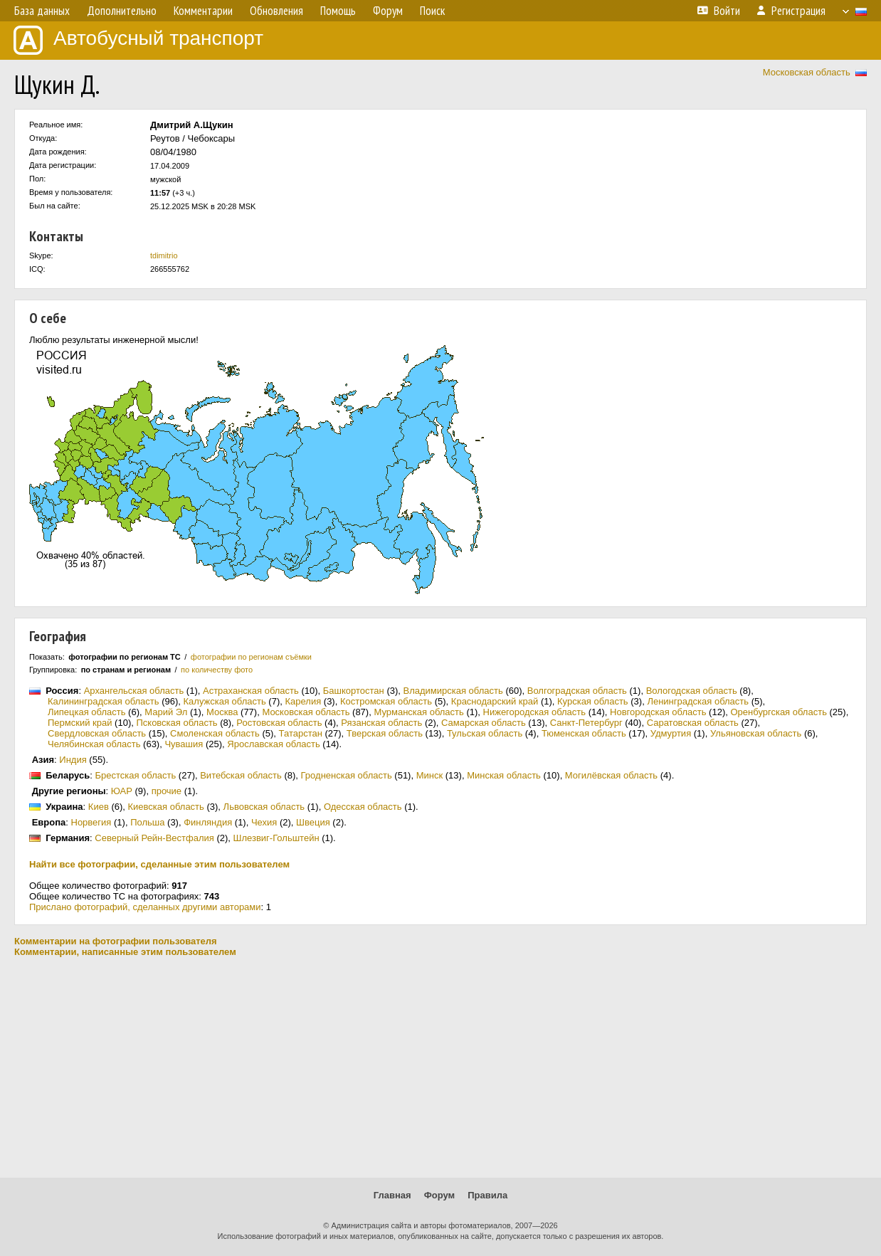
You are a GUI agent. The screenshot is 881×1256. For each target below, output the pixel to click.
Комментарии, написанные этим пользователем (125, 951)
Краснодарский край (494, 701)
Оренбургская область (778, 712)
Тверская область (385, 733)
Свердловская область (97, 733)
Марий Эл (165, 712)
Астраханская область (251, 690)
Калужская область (225, 701)
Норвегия (91, 822)
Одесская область (363, 806)
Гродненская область (346, 775)
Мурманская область (418, 712)
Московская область (806, 72)
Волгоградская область (577, 690)
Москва (222, 712)
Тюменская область (584, 733)
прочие (166, 791)
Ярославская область (273, 744)
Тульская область (484, 733)
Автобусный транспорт (138, 40)
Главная (392, 1195)
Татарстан (300, 733)
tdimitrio (164, 255)
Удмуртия (670, 733)
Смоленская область (215, 733)
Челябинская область (94, 744)
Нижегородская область (534, 712)
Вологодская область (691, 690)
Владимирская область (453, 690)
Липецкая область (87, 712)
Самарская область (483, 722)
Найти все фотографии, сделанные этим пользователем (159, 864)
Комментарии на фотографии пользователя (115, 941)
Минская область (504, 775)
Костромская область (386, 701)
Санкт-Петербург (586, 722)
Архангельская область (134, 690)
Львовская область (264, 806)
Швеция (313, 822)
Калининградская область (103, 701)
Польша (147, 822)
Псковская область (176, 722)
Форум (439, 1195)
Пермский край (80, 722)
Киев (98, 806)
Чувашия (183, 744)
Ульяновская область (755, 733)
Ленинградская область (698, 701)
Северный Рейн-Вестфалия (154, 838)
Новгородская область (658, 712)
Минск (429, 775)
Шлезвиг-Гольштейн (276, 838)
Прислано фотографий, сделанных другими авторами (145, 907)
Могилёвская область (611, 775)
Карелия (303, 701)
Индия (72, 759)
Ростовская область (279, 722)
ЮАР (121, 791)
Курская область (592, 701)
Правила (487, 1195)
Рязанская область (381, 722)
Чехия (264, 822)
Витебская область (241, 775)
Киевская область (166, 806)
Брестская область (135, 775)
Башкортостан (353, 690)
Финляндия (208, 822)
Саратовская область (693, 722)
